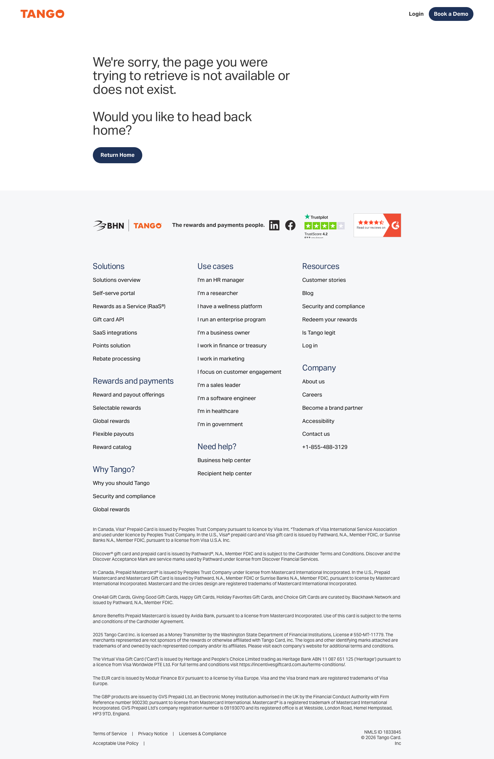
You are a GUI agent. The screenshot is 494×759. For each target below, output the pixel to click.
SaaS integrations (115, 332)
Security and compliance (124, 496)
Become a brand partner (332, 407)
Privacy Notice (153, 734)
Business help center (224, 460)
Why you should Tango (121, 483)
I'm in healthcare (218, 411)
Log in (310, 345)
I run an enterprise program (232, 319)
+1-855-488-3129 (325, 447)
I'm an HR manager (221, 279)
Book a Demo (451, 13)
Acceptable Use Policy (115, 743)
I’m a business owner (224, 332)
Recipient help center (225, 473)
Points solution (111, 345)
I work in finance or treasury (232, 345)
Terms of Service (110, 734)
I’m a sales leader (219, 384)
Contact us (316, 433)
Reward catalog (112, 447)
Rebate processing (116, 358)
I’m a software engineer (227, 398)
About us (313, 381)
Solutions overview (116, 279)
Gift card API (108, 319)
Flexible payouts (113, 433)
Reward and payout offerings (128, 394)
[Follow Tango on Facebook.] (290, 225)
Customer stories (324, 279)
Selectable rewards (117, 407)
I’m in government (220, 424)
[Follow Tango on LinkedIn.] (274, 225)
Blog (307, 293)
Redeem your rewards (329, 319)
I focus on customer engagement (239, 371)
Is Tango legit (318, 332)
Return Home (118, 154)
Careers (312, 394)
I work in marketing (221, 358)
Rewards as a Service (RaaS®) (129, 306)
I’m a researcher (218, 293)
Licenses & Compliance (202, 734)
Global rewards (111, 420)
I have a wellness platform (230, 306)
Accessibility (318, 420)
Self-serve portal (114, 293)
